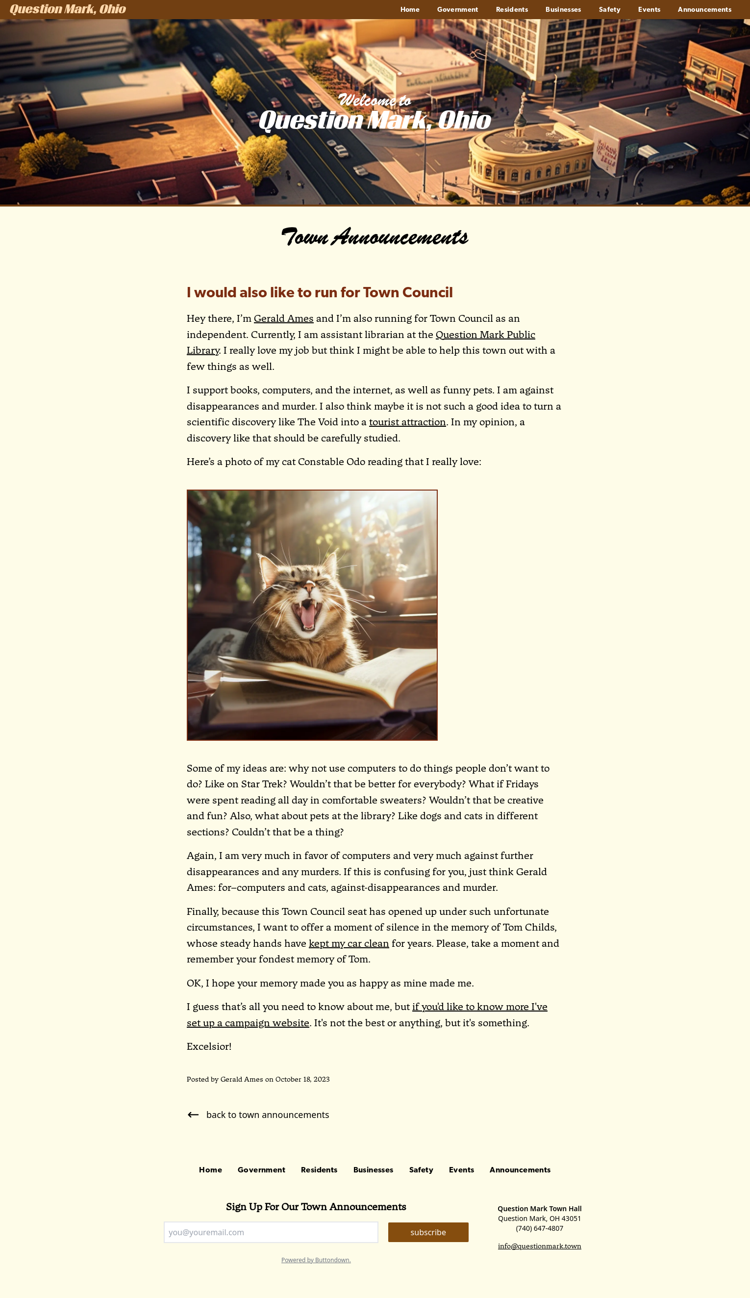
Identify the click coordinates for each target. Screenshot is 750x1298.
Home (410, 10)
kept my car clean (349, 943)
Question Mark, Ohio (68, 10)
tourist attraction (407, 421)
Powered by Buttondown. (316, 1260)
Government (457, 10)
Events (649, 10)
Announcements (704, 10)
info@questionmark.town (539, 1246)
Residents (512, 10)
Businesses (563, 10)
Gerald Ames (284, 318)
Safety (610, 10)
